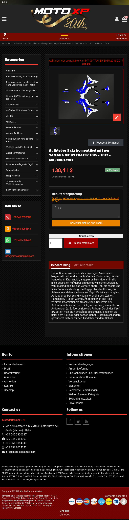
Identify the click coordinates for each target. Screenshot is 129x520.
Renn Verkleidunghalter (17, 190)
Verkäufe (10, 70)
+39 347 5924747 (21, 240)
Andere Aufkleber (14, 133)
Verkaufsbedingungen (81, 365)
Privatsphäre (76, 403)
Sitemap (9, 391)
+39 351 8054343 (21, 228)
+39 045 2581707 (16, 439)
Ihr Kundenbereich (14, 365)
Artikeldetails (83, 266)
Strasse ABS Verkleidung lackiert (21, 90)
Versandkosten (77, 382)
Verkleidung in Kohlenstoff (19, 147)
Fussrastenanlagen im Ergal (19, 164)
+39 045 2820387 (21, 217)
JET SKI (9, 116)
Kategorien (14, 60)
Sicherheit (74, 386)
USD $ (121, 37)
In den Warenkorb (81, 243)
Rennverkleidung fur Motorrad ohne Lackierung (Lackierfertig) (21, 83)
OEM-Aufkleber (13, 127)
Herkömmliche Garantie (82, 378)
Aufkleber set (12, 104)
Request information (105, 142)
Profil (7, 369)
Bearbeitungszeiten (80, 399)
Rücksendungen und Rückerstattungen (91, 373)
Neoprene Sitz (13, 175)
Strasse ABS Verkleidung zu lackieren (19, 97)
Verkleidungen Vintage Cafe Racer (19, 140)
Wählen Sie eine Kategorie (84, 395)
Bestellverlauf (12, 373)
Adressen (9, 378)
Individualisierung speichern (86, 224)
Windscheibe (12, 170)
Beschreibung (60, 266)
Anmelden (10, 382)
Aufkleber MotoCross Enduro (20, 110)
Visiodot (65, 515)
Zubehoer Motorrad (15, 153)
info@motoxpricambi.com (19, 256)
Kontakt (8, 386)
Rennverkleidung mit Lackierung (21, 76)
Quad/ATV (11, 121)
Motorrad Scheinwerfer (17, 158)
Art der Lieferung (78, 369)
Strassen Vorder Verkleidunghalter (14, 182)
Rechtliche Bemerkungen (83, 391)
